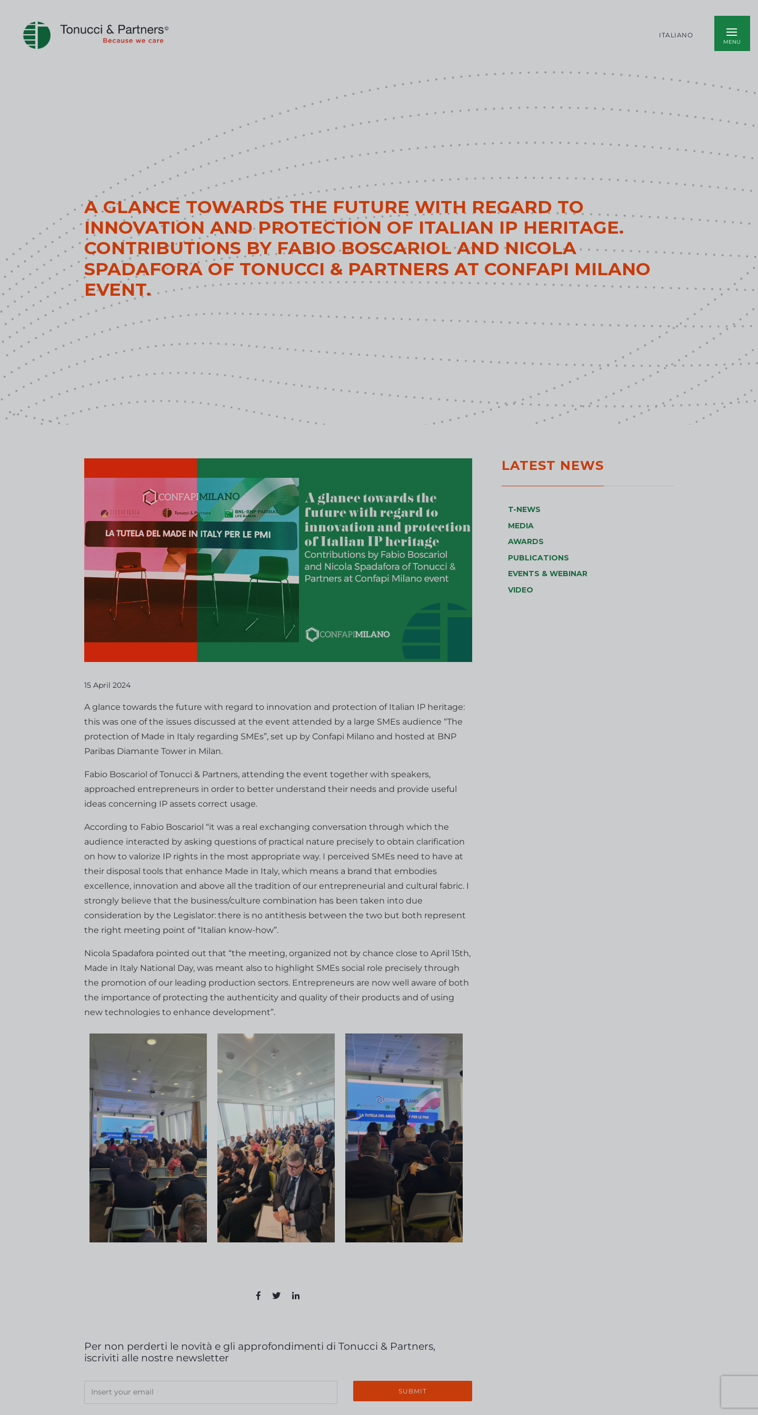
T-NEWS (524, 509)
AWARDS (526, 541)
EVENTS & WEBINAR (547, 573)
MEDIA (521, 525)
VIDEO (520, 590)
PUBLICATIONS (538, 558)
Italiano (676, 35)
